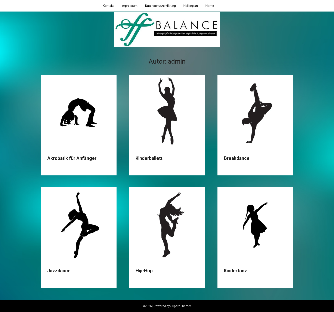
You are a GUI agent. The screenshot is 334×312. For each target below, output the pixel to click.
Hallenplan (190, 6)
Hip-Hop (144, 270)
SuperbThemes (181, 306)
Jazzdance (59, 270)
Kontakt (108, 6)
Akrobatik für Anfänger (71, 158)
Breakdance (237, 158)
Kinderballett (149, 158)
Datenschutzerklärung (160, 6)
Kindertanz (235, 270)
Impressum (129, 6)
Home (209, 6)
